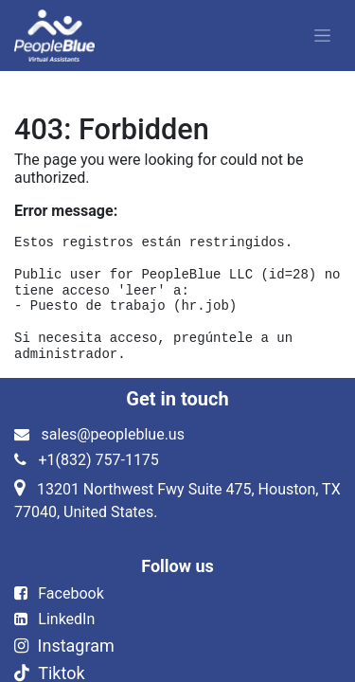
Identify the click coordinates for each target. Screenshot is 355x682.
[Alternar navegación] (322, 36)
